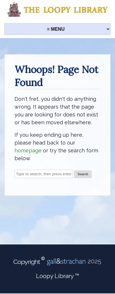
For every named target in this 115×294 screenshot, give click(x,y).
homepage (28, 150)
